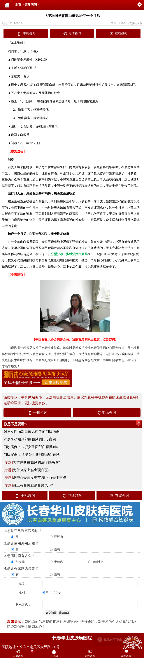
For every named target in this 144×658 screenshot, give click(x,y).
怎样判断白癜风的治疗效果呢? (36, 462)
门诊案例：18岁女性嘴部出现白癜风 (32, 454)
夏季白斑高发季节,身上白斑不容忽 (39, 478)
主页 (18, 4)
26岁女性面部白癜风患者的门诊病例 (32, 431)
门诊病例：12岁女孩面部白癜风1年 (31, 447)
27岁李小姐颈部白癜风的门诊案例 (30, 439)
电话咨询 (74, 33)
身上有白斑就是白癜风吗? (33, 485)
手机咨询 (29, 33)
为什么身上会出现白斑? (31, 470)
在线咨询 (121, 33)
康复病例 (31, 4)
